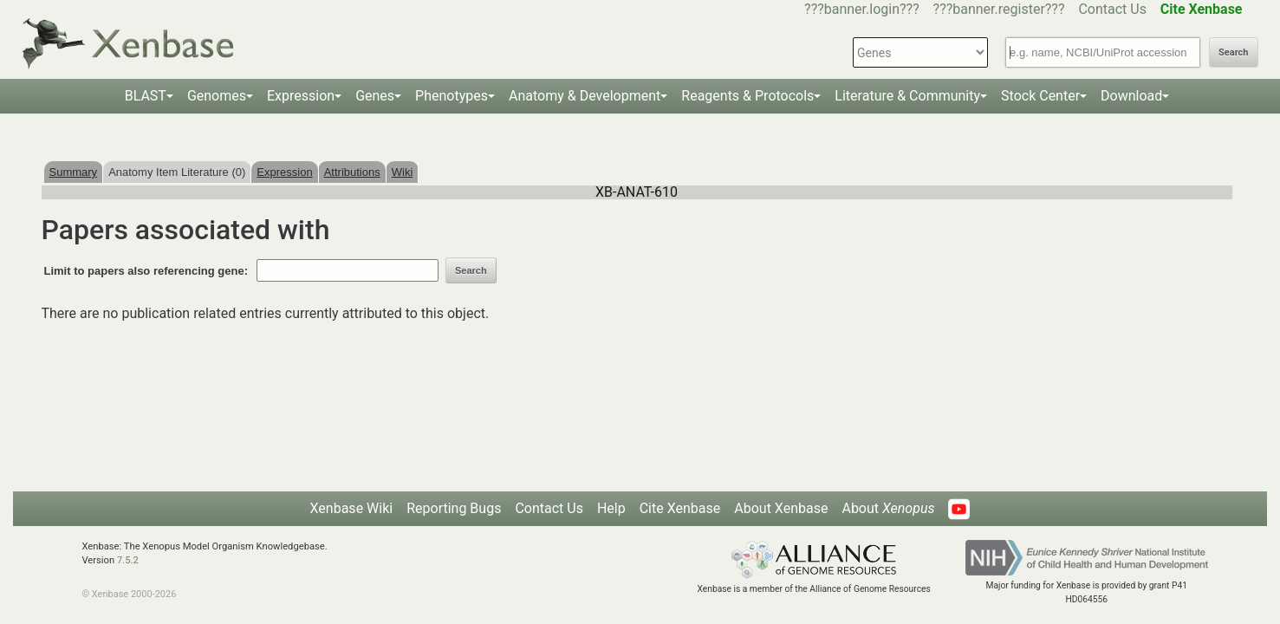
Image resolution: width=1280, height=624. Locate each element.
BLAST (145, 96)
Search (1233, 52)
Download (1131, 96)
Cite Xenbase (680, 508)
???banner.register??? (999, 9)
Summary (73, 172)
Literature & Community (907, 96)
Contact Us (1112, 9)
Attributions (352, 172)
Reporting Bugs (453, 508)
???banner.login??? (861, 9)
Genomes (216, 96)
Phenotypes (451, 96)
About (887, 508)
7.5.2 (128, 560)
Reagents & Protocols (747, 96)
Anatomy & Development (584, 96)
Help (611, 508)
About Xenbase (781, 508)
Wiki (402, 172)
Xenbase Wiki (351, 508)
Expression (301, 96)
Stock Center (1040, 96)
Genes (374, 96)
